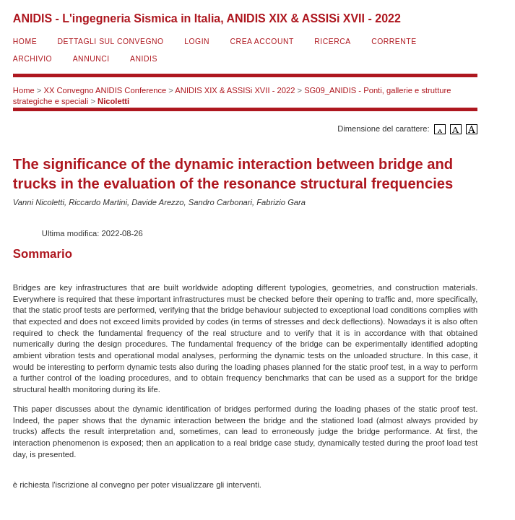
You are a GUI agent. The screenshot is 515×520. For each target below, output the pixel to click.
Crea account (262, 42)
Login (196, 42)
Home (25, 42)
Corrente (393, 42)
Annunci (91, 59)
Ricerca (332, 42)
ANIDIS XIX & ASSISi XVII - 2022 (235, 90)
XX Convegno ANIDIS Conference (104, 90)
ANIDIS (143, 59)
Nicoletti (113, 101)
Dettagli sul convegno (111, 42)
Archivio (32, 59)
